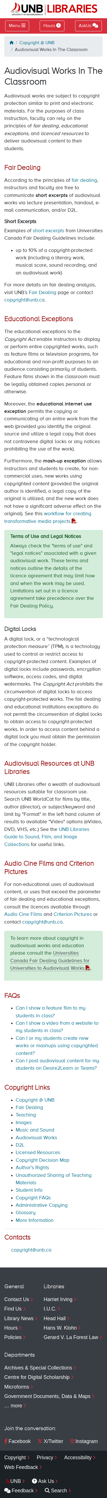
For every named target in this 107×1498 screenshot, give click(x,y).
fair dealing (84, 180)
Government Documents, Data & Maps (47, 1396)
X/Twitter (50, 1441)
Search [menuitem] (56, 1490)
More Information (35, 1220)
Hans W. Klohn (60, 1328)
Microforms (16, 1387)
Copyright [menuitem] (15, 1457)
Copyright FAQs (33, 1198)
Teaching (26, 1115)
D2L (20, 1145)
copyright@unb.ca (24, 300)
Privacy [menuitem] (45, 1457)
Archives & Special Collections (38, 1368)
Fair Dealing (42, 292)
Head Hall (55, 1318)
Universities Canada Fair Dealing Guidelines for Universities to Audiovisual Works (50, 961)
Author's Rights (32, 1167)
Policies (13, 1337)
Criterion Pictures (73, 914)
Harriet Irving (58, 1299)
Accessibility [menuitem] (78, 1457)
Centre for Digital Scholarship (37, 1377)
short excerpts (48, 230)
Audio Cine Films (23, 914)
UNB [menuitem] (15, 1481)
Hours (11, 1328)
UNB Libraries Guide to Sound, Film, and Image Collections (46, 837)
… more (13, 1406)
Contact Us (16, 1299)
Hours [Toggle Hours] (52, 25)
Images (24, 1122)
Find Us (13, 1309)
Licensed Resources (38, 1152)
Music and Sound (35, 1130)
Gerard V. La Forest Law (71, 1337)
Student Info (29, 1190)
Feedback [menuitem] (19, 1490)
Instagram (84, 1441)
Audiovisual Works (36, 1137)
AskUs (88, 25)
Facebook (17, 1441)
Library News (19, 1318)
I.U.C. (50, 1309)
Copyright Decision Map (42, 1160)
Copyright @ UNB (36, 43)
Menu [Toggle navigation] (14, 26)
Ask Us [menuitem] (43, 1481)
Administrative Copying (42, 1205)
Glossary (26, 1212)
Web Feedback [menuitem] (21, 1467)
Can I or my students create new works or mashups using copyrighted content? (57, 1046)
